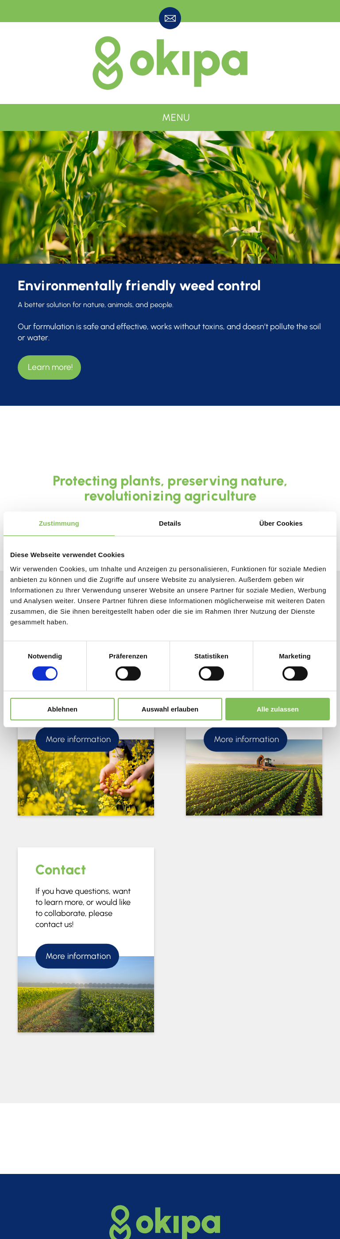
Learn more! (50, 367)
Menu (176, 117)
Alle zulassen (278, 709)
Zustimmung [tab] (59, 523)
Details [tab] (170, 523)
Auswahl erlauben (170, 709)
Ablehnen (62, 709)
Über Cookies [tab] (281, 523)
